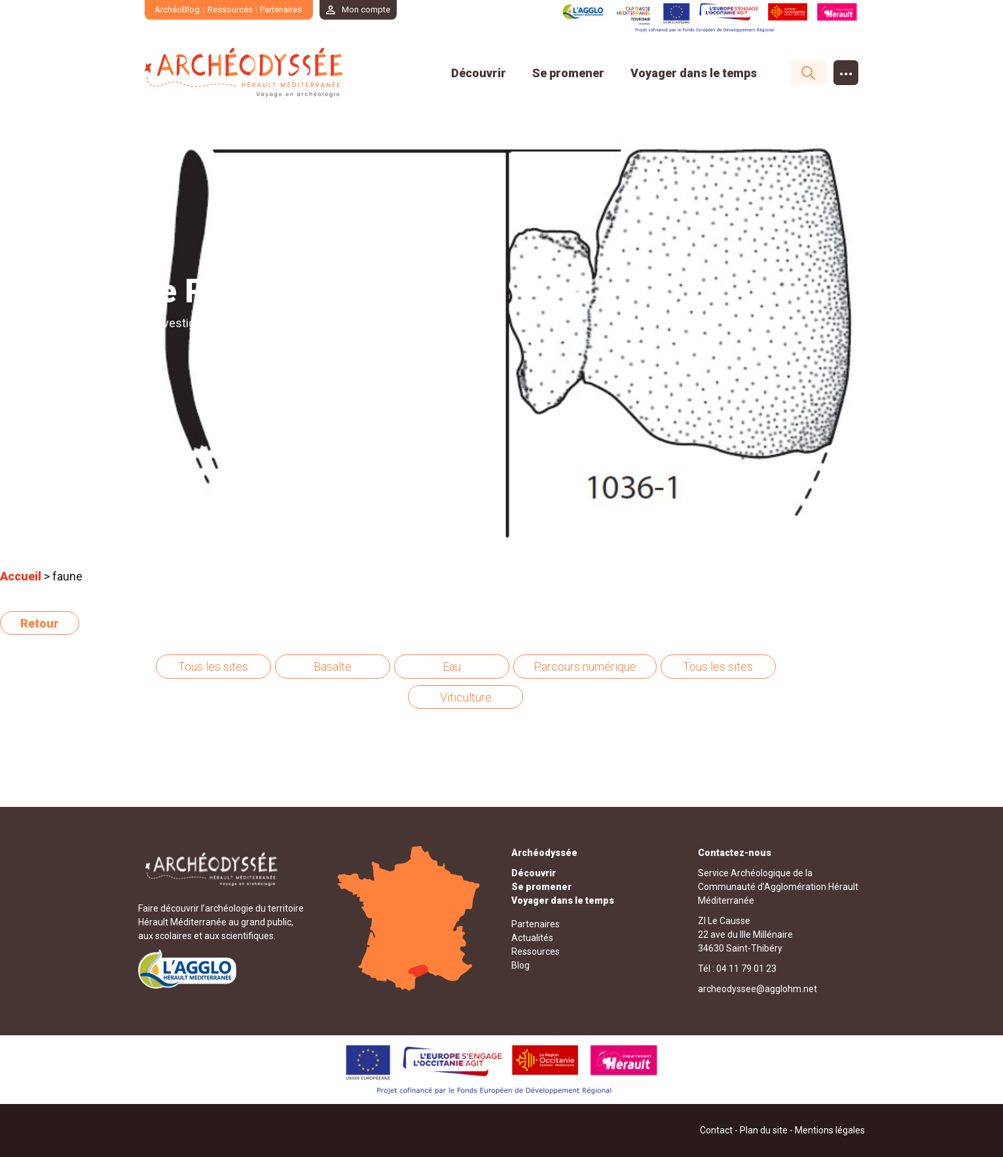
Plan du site (764, 1130)
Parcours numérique (585, 666)
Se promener (568, 73)
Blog (520, 965)
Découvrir (478, 73)
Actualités (532, 938)
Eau (452, 666)
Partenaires (281, 9)
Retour (39, 623)
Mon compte (366, 9)
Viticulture (466, 697)
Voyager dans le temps (693, 73)
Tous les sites (213, 666)
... (846, 69)
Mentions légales (830, 1130)
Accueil (20, 576)
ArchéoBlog (177, 9)
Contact (716, 1130)
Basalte (333, 666)
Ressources (230, 9)
